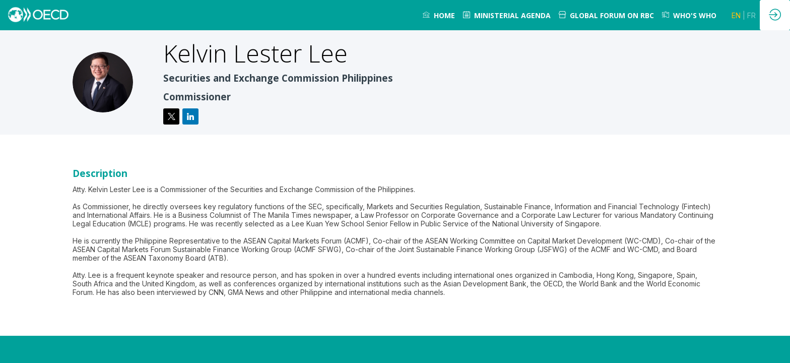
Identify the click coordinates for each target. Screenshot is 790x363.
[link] (439, 15)
